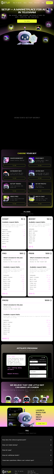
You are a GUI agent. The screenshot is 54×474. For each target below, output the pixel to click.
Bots (25, 2)
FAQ (43, 2)
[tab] (16, 360)
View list (41, 423)
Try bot (14, 165)
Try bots (49, 2)
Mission (37, 2)
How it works (17, 2)
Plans (30, 2)
